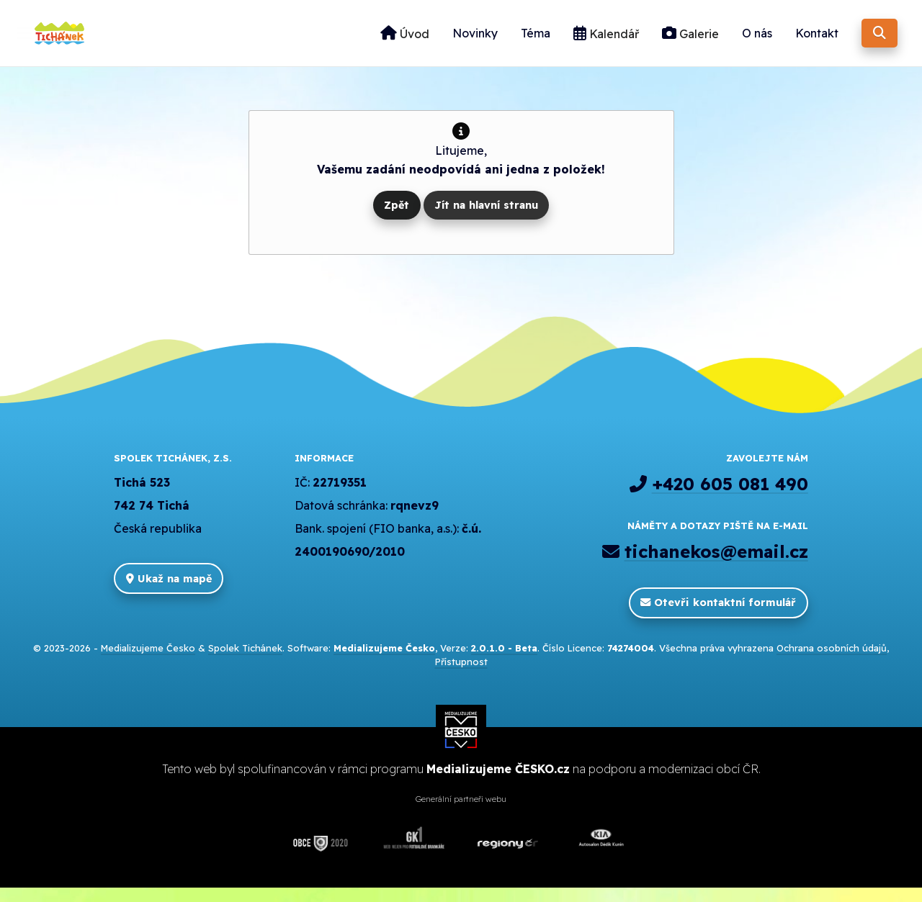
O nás (757, 40)
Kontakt (816, 40)
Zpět (396, 218)
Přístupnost (461, 676)
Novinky (475, 40)
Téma (535, 40)
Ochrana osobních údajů (831, 662)
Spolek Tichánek (245, 662)
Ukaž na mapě (169, 592)
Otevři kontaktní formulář (718, 616)
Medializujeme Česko (148, 662)
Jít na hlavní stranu (486, 218)
